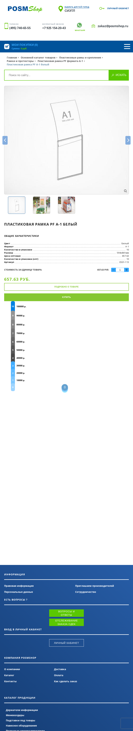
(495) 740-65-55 (19, 28)
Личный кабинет (118, 8)
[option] (66, 140)
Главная (12, 57)
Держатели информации (22, 710)
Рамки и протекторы (20, 61)
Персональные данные (18, 591)
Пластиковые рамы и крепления (80, 57)
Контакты (10, 681)
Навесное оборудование (21, 725)
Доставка (60, 669)
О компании (12, 669)
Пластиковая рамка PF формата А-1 (60, 61)
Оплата (58, 675)
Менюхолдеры (15, 715)
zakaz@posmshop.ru (113, 26)
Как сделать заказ (65, 681)
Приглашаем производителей (94, 585)
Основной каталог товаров (38, 57)
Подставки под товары (20, 720)
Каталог (9, 675)
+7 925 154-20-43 (54, 28)
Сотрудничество (85, 591)
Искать (121, 75)
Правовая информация (19, 585)
